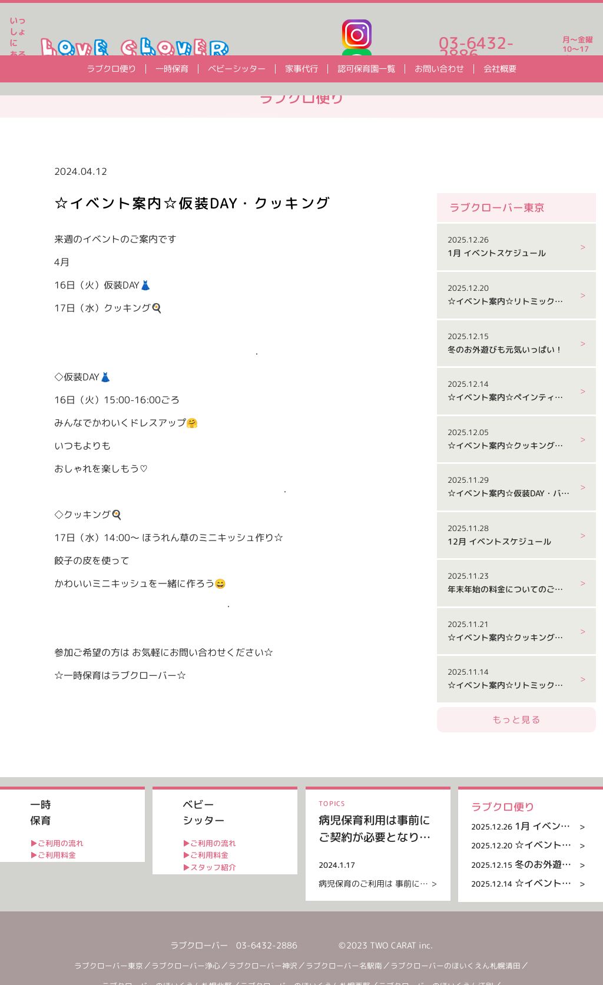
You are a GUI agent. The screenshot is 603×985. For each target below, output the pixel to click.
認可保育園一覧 (366, 69)
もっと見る (516, 769)
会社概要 (499, 69)
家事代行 (301, 69)
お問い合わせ (439, 69)
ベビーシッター (237, 69)
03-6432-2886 (476, 49)
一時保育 (171, 69)
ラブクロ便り (111, 69)
